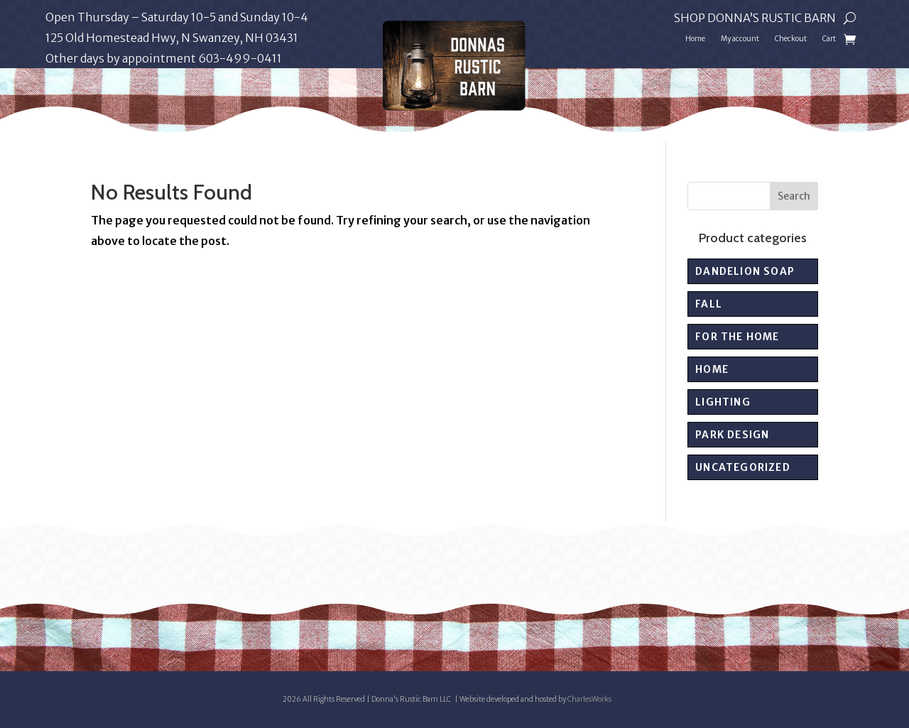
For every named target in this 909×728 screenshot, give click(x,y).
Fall (708, 304)
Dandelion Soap (745, 271)
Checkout (791, 38)
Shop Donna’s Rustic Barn (755, 19)
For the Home (737, 336)
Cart (829, 38)
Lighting (723, 402)
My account (740, 38)
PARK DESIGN (732, 434)
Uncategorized (742, 467)
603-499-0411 (240, 58)
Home (695, 38)
